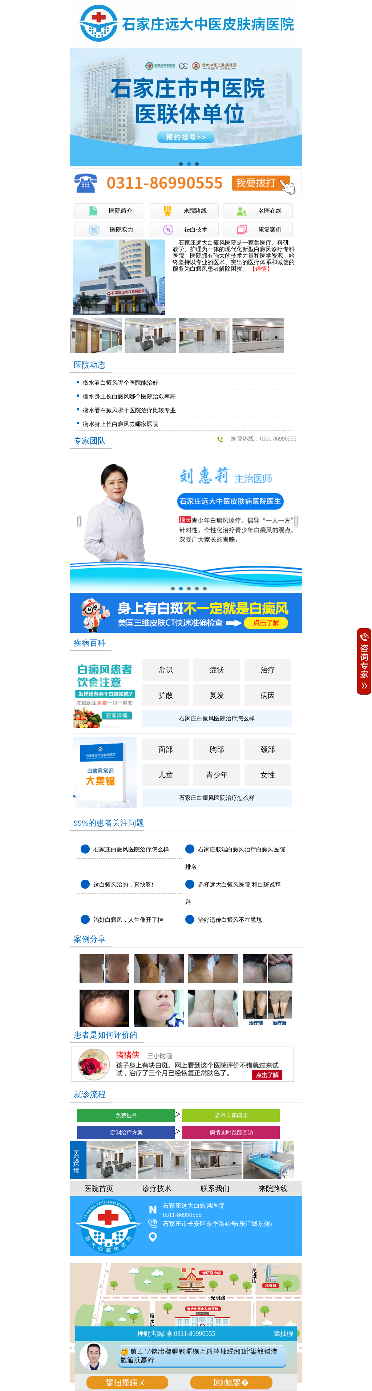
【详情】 (261, 269)
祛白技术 (195, 229)
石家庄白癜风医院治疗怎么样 (217, 718)
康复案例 (270, 229)
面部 (165, 749)
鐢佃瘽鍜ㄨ (127, 1382)
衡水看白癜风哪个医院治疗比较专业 (129, 410)
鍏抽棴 (283, 1333)
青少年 (217, 775)
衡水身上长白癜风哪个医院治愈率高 (129, 396)
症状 (217, 670)
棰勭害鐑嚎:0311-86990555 (176, 1333)
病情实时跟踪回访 (230, 1133)
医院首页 (98, 1188)
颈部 (267, 749)
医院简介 (120, 211)
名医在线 (270, 211)
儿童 (165, 775)
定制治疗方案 (126, 1133)
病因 (267, 695)
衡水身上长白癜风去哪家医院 (120, 424)
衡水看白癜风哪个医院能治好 (120, 383)
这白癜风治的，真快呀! (123, 884)
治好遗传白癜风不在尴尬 (230, 920)
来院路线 (195, 211)
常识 (165, 670)
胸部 (217, 749)
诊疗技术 (156, 1188)
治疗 (267, 670)
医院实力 (121, 229)
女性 (267, 775)
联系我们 (215, 1188)
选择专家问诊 (231, 1115)
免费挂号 (126, 1115)
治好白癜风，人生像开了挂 (128, 920)
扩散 (165, 695)
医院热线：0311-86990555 (266, 438)
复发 (217, 695)
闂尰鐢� (231, 1382)
